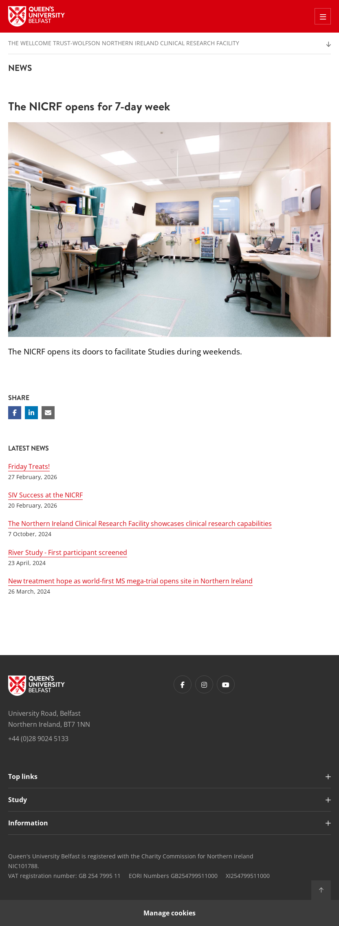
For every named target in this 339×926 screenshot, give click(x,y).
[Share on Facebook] (14, 412)
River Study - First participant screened (67, 552)
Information (28, 822)
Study (17, 799)
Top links (22, 776)
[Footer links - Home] (36, 685)
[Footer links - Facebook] (183, 684)
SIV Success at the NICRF (45, 494)
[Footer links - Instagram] (204, 684)
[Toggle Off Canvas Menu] (323, 16)
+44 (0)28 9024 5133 (38, 738)
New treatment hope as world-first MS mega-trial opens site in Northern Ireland (130, 580)
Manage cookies (169, 912)
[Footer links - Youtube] (226, 684)
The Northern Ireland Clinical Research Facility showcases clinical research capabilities (140, 523)
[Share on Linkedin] (31, 412)
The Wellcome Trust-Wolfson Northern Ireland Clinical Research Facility (123, 43)
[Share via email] (48, 412)
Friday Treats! (29, 466)
